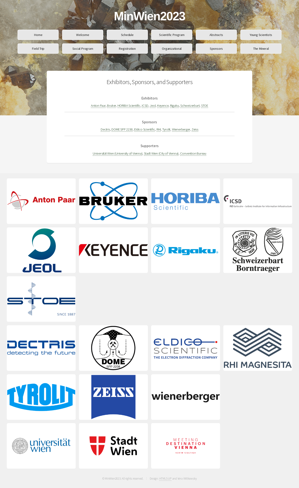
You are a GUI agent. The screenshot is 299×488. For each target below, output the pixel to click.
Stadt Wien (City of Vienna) (161, 153)
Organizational (172, 48)
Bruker (111, 105)
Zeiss (195, 129)
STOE (204, 105)
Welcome (82, 35)
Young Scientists (261, 35)
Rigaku (174, 105)
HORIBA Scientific (128, 105)
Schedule (127, 35)
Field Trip (38, 48)
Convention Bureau (193, 153)
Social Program (82, 48)
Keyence (162, 105)
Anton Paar (98, 105)
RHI (159, 129)
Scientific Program (171, 35)
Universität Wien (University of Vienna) (117, 153)
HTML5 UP (165, 479)
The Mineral (261, 48)
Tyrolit (166, 129)
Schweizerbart (189, 105)
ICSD (145, 105)
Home (38, 35)
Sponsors (216, 48)
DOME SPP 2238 (121, 129)
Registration (127, 48)
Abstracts (216, 35)
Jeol (153, 105)
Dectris (105, 129)
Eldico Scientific (144, 129)
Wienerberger (181, 129)
